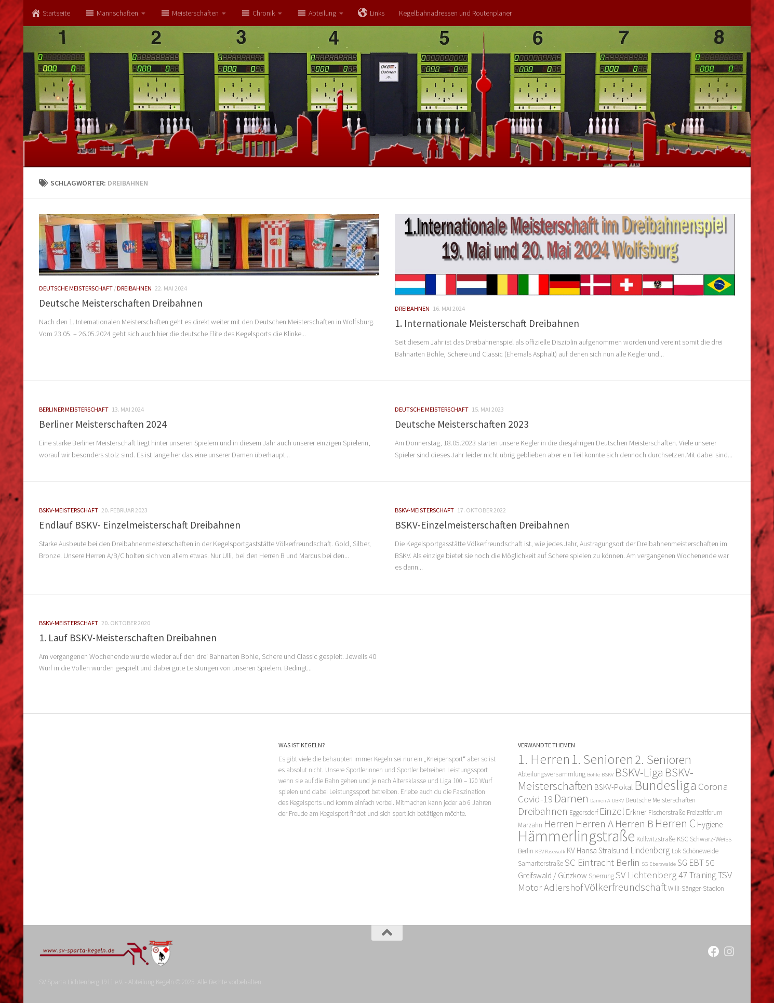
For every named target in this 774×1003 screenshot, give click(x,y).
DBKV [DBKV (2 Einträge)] (618, 800)
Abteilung (316, 13)
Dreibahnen (134, 288)
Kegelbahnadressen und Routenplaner (455, 13)
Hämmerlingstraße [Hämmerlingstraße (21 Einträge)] (576, 836)
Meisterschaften (189, 13)
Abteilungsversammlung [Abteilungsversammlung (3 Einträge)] (551, 774)
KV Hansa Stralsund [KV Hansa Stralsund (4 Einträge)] (598, 850)
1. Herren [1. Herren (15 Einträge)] (544, 759)
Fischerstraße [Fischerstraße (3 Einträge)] (666, 812)
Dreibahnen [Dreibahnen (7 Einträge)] (543, 811)
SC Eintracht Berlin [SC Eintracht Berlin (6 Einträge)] (602, 862)
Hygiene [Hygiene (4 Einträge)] (710, 824)
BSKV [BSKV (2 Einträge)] (607, 774)
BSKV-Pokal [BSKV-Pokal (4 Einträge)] (613, 787)
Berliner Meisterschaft (74, 409)
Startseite (50, 13)
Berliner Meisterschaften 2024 (103, 424)
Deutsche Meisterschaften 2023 (462, 424)
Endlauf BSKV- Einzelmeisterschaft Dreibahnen (140, 525)
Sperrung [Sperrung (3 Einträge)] (601, 876)
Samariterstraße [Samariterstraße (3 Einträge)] (540, 863)
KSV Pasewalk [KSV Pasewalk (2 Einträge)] (550, 851)
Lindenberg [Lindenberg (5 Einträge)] (650, 850)
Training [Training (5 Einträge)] (702, 875)
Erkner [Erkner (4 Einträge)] (636, 812)
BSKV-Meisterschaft (68, 510)
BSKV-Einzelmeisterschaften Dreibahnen (482, 525)
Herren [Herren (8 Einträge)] (559, 823)
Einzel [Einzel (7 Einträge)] (611, 811)
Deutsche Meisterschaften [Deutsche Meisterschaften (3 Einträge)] (660, 800)
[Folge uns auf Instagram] (729, 951)
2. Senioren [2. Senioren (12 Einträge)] (663, 759)
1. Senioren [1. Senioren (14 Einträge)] (602, 759)
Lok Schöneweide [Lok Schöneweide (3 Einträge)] (695, 851)
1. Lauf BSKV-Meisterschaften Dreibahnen (128, 637)
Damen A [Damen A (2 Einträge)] (600, 800)
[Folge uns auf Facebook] (713, 951)
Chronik (258, 13)
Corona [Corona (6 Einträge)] (713, 787)
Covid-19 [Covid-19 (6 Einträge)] (535, 799)
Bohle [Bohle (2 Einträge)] (593, 774)
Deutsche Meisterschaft (76, 288)
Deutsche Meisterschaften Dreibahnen (121, 303)
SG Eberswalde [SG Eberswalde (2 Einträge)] (659, 864)
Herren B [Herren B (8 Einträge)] (634, 823)
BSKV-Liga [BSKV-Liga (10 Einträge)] (639, 772)
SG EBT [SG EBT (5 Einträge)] (690, 862)
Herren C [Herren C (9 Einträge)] (675, 823)
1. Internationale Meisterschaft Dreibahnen (487, 323)
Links (371, 13)
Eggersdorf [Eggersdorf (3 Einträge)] (583, 812)
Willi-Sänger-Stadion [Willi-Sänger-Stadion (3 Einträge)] (696, 888)
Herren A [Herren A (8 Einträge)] (594, 823)
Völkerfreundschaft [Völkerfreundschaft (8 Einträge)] (625, 887)
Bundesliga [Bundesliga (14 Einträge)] (665, 785)
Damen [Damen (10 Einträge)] (571, 798)
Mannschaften (111, 13)
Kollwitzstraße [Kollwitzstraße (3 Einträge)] (655, 839)
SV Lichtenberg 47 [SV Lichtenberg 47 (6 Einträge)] (652, 875)
